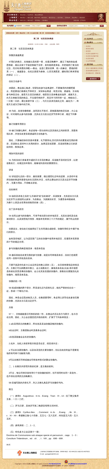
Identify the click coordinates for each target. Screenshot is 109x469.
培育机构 (67, 17)
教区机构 (44, 17)
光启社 (88, 46)
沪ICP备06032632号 (55, 464)
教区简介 (23, 17)
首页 (17, 33)
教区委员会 (52, 17)
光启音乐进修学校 (92, 56)
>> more (99, 42)
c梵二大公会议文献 (32, 33)
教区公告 (23, 20)
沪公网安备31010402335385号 (77, 464)
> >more (99, 38)
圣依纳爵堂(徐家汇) (93, 70)
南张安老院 (90, 48)
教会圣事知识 (39, 15)
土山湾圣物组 (90, 61)
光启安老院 (90, 58)
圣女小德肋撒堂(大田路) (94, 68)
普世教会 (37, 20)
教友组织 (82, 17)
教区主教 (30, 17)
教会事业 (75, 17)
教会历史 (23, 15)
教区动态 (30, 20)
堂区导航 (60, 17)
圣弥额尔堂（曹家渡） (94, 73)
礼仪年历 (30, 15)
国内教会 (45, 20)
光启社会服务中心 (92, 53)
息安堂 (88, 51)
